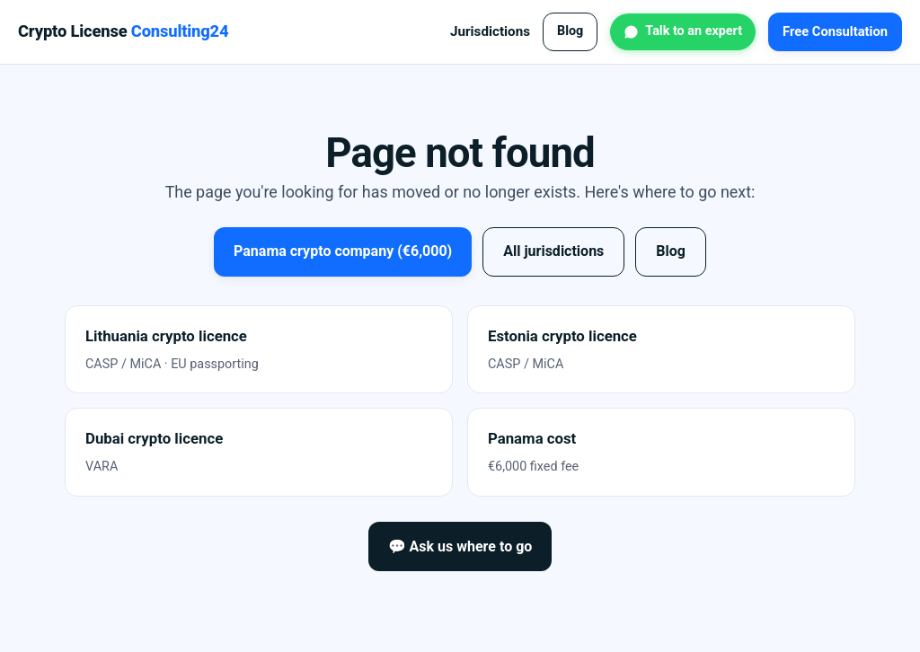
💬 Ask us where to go (460, 546)
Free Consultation (835, 31)
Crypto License (123, 31)
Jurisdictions (490, 31)
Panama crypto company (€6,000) (343, 251)
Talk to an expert (693, 31)
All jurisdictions (553, 251)
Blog (570, 31)
